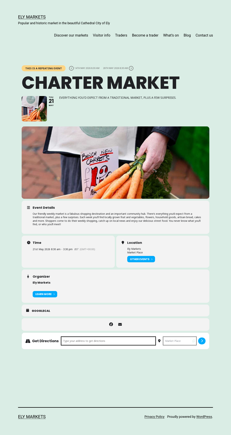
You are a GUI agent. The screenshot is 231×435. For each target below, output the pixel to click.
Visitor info (101, 35)
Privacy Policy (154, 417)
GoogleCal (41, 311)
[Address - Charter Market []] (108, 340)
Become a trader (145, 35)
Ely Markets (32, 17)
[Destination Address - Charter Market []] (180, 340)
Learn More (45, 294)
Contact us (204, 35)
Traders (121, 35)
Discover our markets (71, 35)
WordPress (204, 417)
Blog (187, 35)
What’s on (171, 35)
